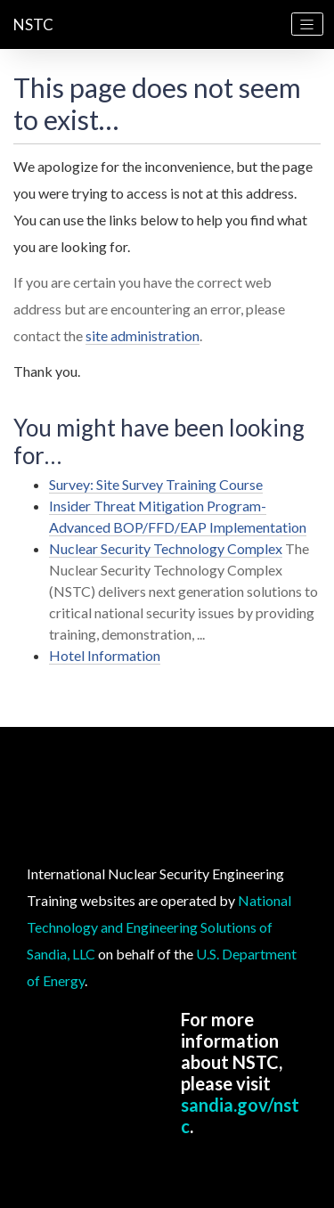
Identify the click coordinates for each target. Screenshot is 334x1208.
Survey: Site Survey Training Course (156, 484)
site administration (143, 335)
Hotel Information (104, 655)
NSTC (33, 24)
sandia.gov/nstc (240, 1115)
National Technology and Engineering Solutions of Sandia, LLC (159, 927)
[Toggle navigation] (307, 24)
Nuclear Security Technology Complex (165, 548)
